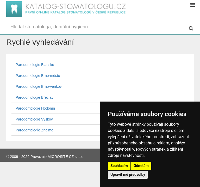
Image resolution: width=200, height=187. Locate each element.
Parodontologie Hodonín (35, 108)
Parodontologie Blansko (35, 65)
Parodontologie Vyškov (34, 119)
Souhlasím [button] (119, 166)
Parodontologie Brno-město (38, 76)
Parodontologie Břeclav (34, 97)
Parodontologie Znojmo (34, 130)
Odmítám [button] (141, 166)
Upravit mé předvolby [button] (127, 174)
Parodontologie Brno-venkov (39, 86)
